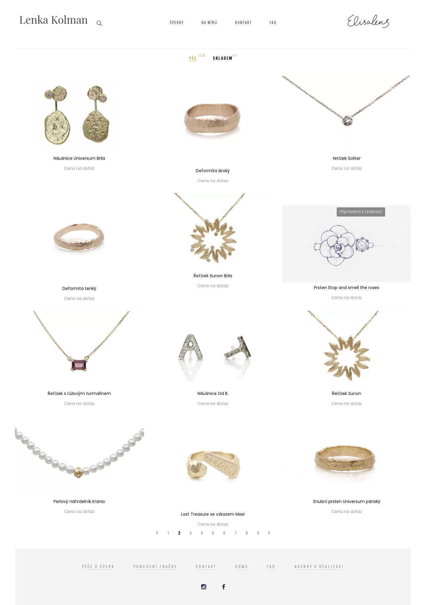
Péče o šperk (98, 566)
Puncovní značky (155, 566)
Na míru (209, 22)
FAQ (273, 22)
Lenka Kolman (53, 19)
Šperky (177, 22)
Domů (241, 566)
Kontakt (243, 22)
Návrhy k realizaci (319, 566)
